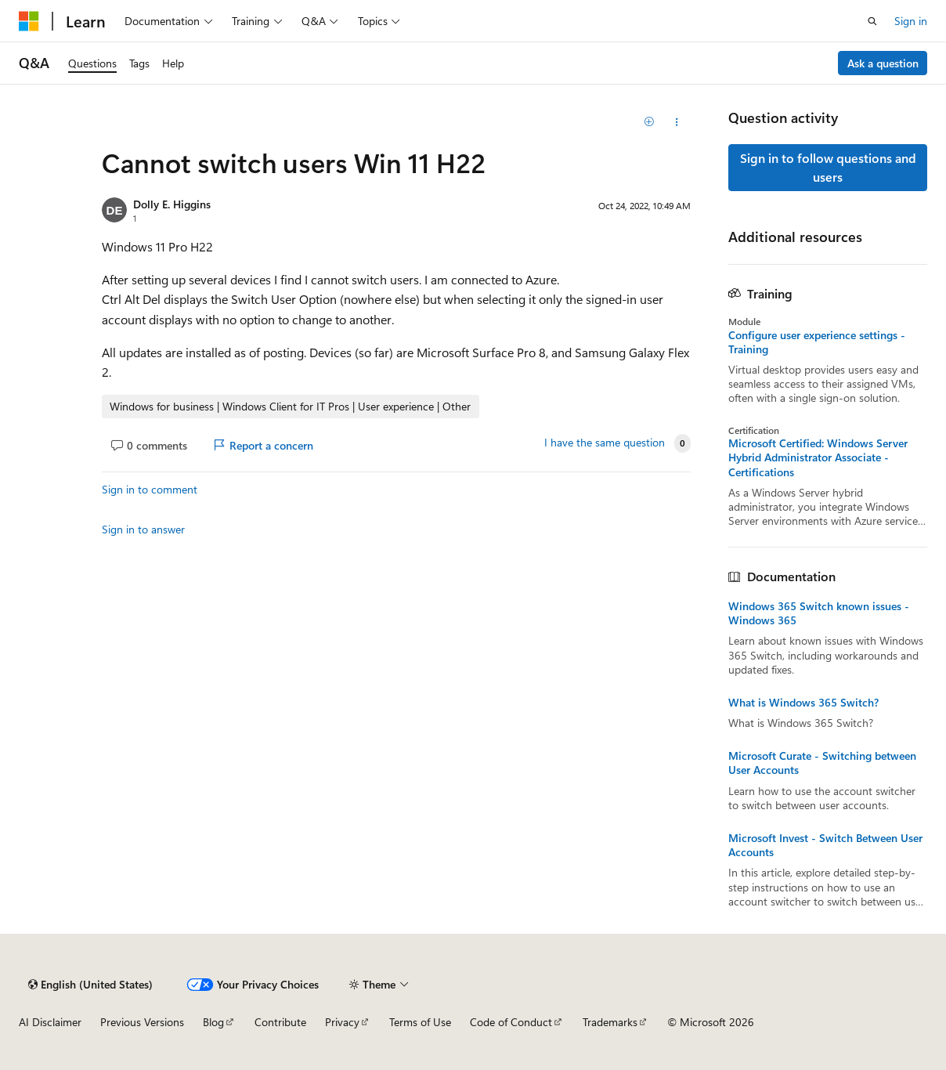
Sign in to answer (143, 529)
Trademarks (610, 1021)
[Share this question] (677, 122)
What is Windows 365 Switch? (803, 703)
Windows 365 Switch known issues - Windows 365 (818, 613)
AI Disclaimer (50, 1021)
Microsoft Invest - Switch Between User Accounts (825, 845)
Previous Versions (142, 1021)
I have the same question (604, 442)
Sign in (910, 20)
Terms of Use (420, 1021)
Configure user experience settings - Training (816, 342)
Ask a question (883, 63)
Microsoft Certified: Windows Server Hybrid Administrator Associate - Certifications (818, 457)
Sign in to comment (149, 489)
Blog (213, 1021)
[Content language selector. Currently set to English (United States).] (90, 984)
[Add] (649, 122)
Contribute (280, 1021)
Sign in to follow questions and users (828, 167)
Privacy (342, 1021)
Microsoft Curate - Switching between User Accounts (822, 763)
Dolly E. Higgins (172, 204)
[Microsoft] (29, 21)
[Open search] (872, 21)
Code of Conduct (511, 1021)
